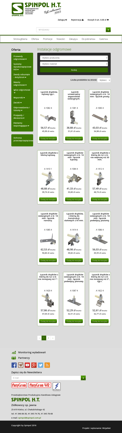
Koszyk (98, 19)
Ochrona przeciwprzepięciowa (23, 139)
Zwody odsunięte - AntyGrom (22, 76)
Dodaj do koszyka (48, 138)
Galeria (103, 38)
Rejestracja (77, 19)
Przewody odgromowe (20, 57)
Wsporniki (19, 97)
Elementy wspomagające (21, 124)
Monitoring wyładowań (32, 352)
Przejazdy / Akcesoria (19, 116)
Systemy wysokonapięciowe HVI (22, 67)
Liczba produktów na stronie (84, 80)
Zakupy (73, 38)
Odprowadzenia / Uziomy (22, 109)
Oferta (35, 38)
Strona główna (20, 38)
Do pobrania (88, 38)
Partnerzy (24, 357)
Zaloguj (62, 19)
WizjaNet (106, 428)
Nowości (61, 38)
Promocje (47, 38)
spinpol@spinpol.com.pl (29, 417)
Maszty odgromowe (20, 83)
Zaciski (18, 102)
